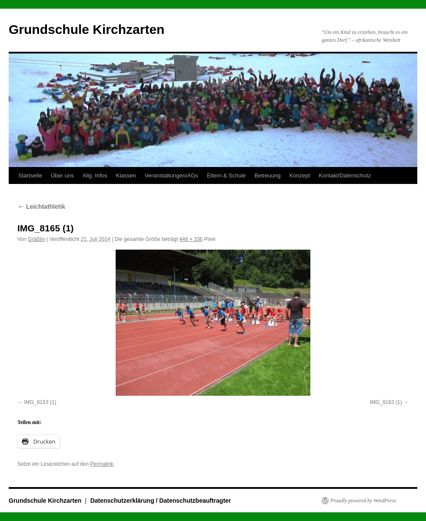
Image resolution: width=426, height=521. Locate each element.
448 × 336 (191, 239)
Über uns (62, 175)
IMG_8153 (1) (40, 402)
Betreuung (267, 175)
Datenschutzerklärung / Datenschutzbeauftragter (160, 500)
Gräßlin (36, 239)
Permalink (101, 464)
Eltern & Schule (226, 175)
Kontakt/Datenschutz (345, 175)
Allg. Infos (95, 175)
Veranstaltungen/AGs (171, 175)
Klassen (126, 175)
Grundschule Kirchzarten (86, 29)
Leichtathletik (41, 206)
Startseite (30, 175)
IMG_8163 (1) (386, 402)
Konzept (299, 175)
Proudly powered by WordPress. (363, 501)
